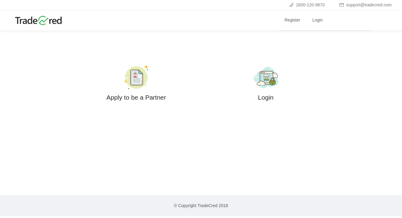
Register (292, 20)
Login (317, 20)
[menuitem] (292, 20)
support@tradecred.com (365, 4)
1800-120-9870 (307, 4)
